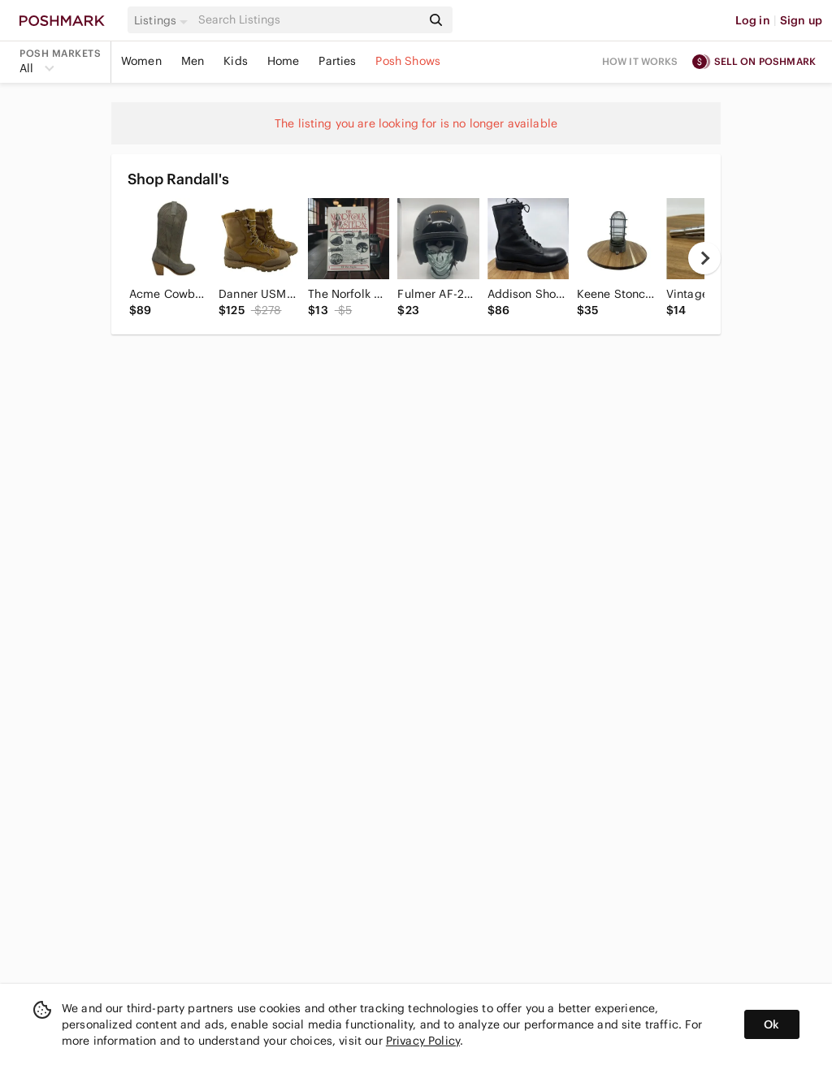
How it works (640, 61)
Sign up (801, 20)
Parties (337, 61)
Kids (235, 61)
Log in (752, 20)
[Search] (308, 19)
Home (283, 61)
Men (192, 61)
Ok (771, 1024)
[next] (704, 258)
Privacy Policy (423, 1040)
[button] (163, 20)
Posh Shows (407, 61)
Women (141, 61)
